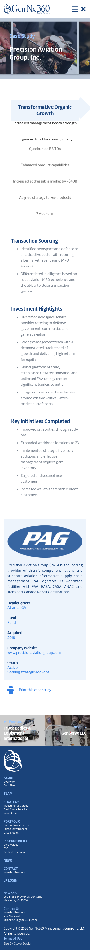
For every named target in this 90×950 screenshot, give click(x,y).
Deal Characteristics (15, 809)
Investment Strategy (16, 806)
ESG (6, 848)
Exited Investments (15, 829)
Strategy (11, 802)
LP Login (10, 880)
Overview (9, 782)
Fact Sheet (10, 785)
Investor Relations (15, 872)
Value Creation (12, 813)
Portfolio (12, 821)
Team (8, 793)
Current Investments (16, 825)
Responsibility (16, 841)
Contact (11, 868)
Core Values (11, 845)
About (9, 778)
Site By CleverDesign (18, 943)
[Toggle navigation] (79, 9)
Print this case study (29, 690)
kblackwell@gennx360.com (20, 920)
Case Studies (11, 833)
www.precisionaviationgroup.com (34, 652)
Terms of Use (13, 938)
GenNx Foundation (15, 852)
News (8, 860)
